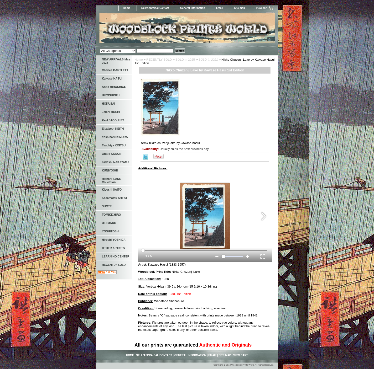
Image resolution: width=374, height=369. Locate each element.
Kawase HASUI (112, 78)
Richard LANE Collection (111, 180)
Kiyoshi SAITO (112, 189)
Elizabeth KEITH (113, 128)
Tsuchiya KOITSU (114, 145)
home (126, 7)
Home (139, 59)
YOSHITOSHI (110, 231)
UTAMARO (109, 223)
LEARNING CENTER (115, 256)
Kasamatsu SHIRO (114, 198)
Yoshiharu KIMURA (115, 137)
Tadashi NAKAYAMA (116, 162)
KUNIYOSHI (110, 170)
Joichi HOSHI (111, 112)
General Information (192, 7)
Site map (239, 7)
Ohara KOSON (111, 153)
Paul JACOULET (113, 120)
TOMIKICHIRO (111, 214)
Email (219, 7)
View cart (261, 7)
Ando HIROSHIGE (114, 87)
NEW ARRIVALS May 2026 (116, 61)
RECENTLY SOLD (159, 59)
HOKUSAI (108, 103)
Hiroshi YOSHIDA (113, 239)
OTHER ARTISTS (113, 248)
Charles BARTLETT (115, 70)
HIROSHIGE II (111, 95)
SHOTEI (107, 206)
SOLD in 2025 (185, 59)
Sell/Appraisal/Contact (155, 7)
